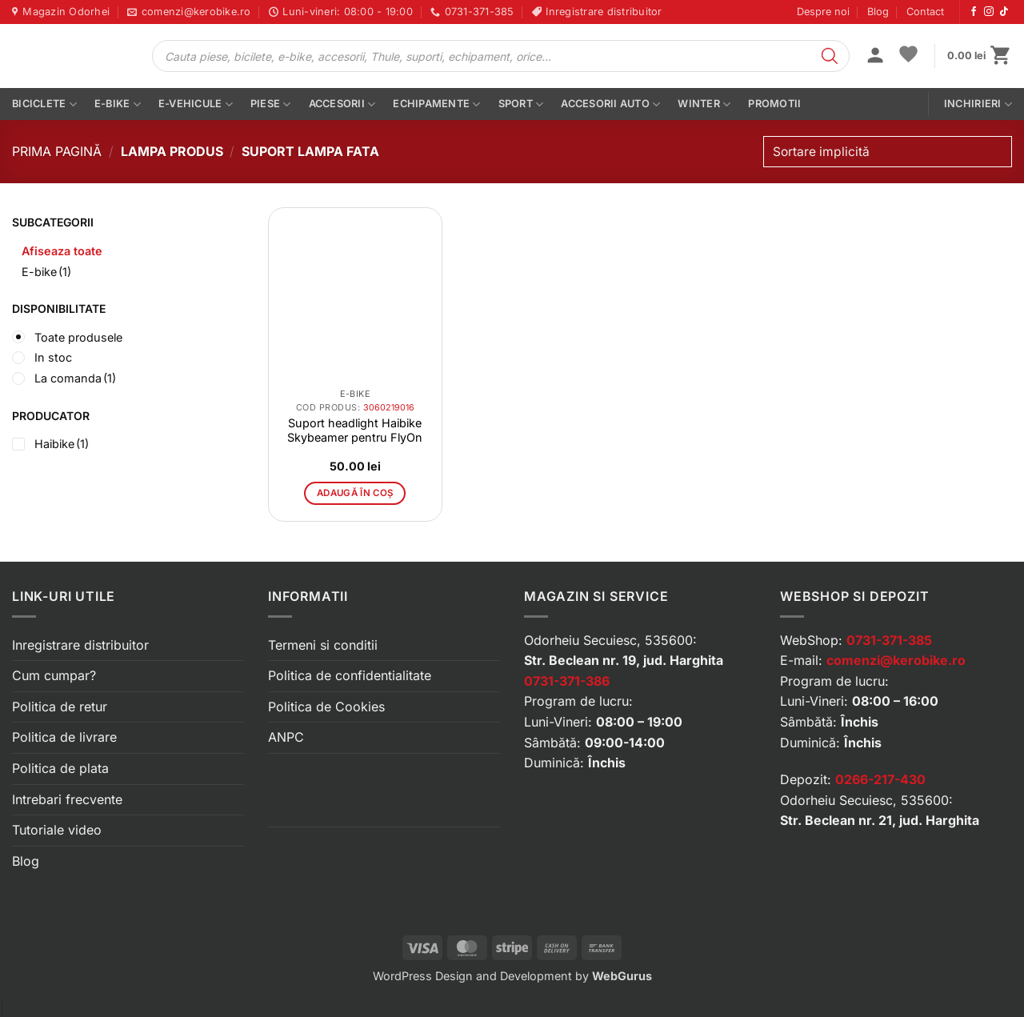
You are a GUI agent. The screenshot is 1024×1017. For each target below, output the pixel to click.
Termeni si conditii (323, 645)
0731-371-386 (567, 681)
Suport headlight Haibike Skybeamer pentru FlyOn (354, 430)
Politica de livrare (64, 737)
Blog (878, 12)
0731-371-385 (889, 640)
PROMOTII (774, 104)
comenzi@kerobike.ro (896, 660)
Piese (270, 104)
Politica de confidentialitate (349, 675)
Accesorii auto (610, 104)
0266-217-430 (880, 779)
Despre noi (823, 12)
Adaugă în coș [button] (355, 492)
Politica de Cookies (326, 707)
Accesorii (342, 104)
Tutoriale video (57, 830)
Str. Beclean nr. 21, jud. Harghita (879, 820)
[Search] (830, 56)
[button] (875, 56)
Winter (704, 104)
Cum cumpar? (54, 675)
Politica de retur (59, 707)
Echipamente (436, 104)
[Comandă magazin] (887, 151)
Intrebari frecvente (67, 799)
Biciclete (44, 104)
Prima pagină (57, 151)
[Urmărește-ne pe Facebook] (973, 12)
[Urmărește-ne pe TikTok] (1004, 12)
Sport (521, 104)
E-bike (117, 104)
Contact (925, 12)
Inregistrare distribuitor (80, 645)
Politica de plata (60, 768)
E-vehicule (195, 104)
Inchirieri (978, 104)
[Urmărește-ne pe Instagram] (989, 12)
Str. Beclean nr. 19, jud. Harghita (623, 660)
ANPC (286, 737)
